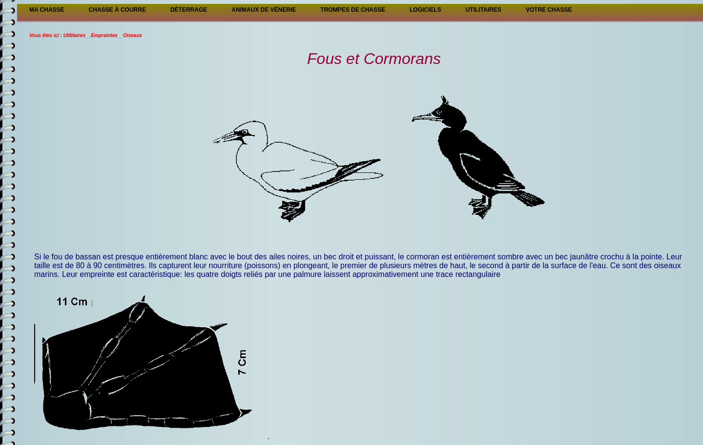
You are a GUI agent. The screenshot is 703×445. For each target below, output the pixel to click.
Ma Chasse (46, 9)
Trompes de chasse (352, 9)
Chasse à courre (117, 9)
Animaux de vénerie (263, 9)
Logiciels (425, 9)
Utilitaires (483, 9)
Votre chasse (549, 9)
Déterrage (188, 9)
